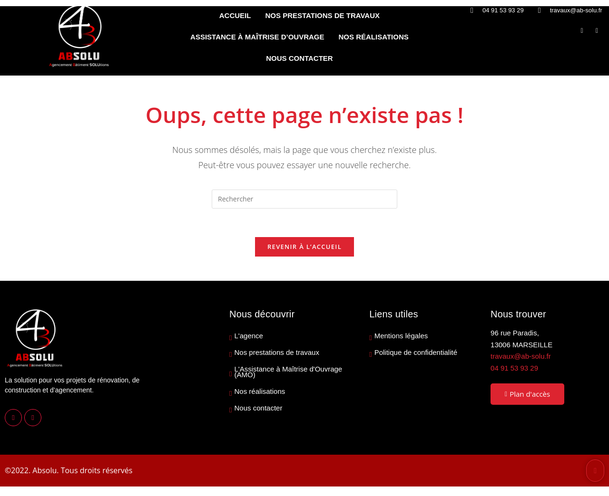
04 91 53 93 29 (514, 368)
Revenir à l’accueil (304, 247)
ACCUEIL (235, 15)
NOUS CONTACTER (299, 58)
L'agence (249, 336)
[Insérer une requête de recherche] (304, 199)
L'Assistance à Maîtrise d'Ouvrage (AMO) (289, 372)
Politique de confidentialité (415, 353)
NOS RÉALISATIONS (374, 37)
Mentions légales (401, 336)
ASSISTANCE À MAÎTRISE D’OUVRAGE (257, 37)
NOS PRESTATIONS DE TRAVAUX (322, 15)
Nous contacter (259, 408)
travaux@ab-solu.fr (521, 357)
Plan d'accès (527, 394)
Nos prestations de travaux (277, 353)
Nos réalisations (260, 392)
